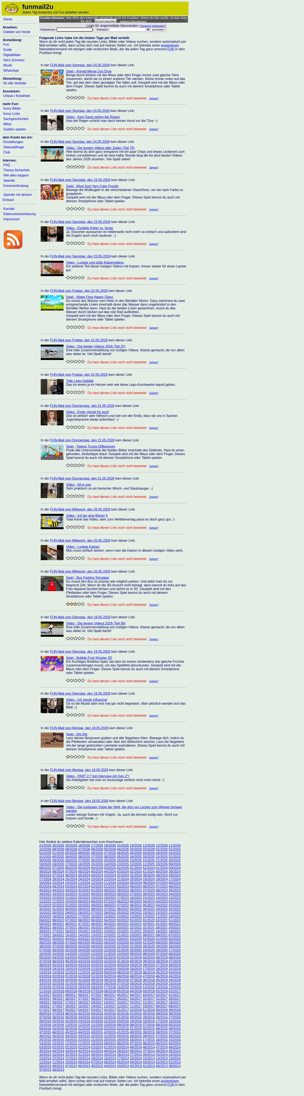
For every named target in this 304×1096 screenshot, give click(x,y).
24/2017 (110, 1002)
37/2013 (45, 1070)
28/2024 (175, 875)
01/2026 (162, 849)
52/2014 (97, 1047)
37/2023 (149, 890)
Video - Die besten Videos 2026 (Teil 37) (95, 346)
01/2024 (136, 868)
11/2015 (84, 1043)
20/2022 (45, 916)
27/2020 (45, 950)
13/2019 (58, 972)
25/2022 (123, 913)
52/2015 (123, 1028)
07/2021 (175, 935)
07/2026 (84, 849)
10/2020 (123, 954)
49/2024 (45, 871)
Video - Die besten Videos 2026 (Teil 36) (95, 623)
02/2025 (123, 868)
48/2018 (136, 976)
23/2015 (71, 1040)
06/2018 (110, 991)
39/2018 (110, 980)
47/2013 (71, 1066)
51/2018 (97, 976)
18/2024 (162, 879)
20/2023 (84, 898)
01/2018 (71, 976)
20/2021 (149, 931)
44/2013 (110, 1066)
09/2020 (136, 954)
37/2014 (149, 1051)
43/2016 (110, 1013)
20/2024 (136, 879)
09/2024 (136, 883)
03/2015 (45, 1047)
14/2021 (84, 935)
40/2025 (58, 856)
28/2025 (71, 860)
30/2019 (123, 965)
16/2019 (162, 969)
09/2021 (149, 935)
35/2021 (97, 927)
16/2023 (136, 898)
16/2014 (136, 1058)
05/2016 (175, 1025)
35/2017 (110, 998)
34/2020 (97, 946)
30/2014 (97, 1055)
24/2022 (136, 913)
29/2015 (136, 1036)
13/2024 (84, 883)
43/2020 (123, 942)
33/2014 (58, 1055)
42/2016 (123, 1013)
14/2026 (136, 845)
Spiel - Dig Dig (76, 734)
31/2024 (136, 875)
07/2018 (97, 991)
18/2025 (58, 864)
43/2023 (71, 890)
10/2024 (123, 883)
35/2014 (175, 1051)
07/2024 (162, 883)
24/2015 (58, 1040)
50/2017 (58, 995)
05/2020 (45, 957)
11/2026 (175, 845)
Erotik (7, 49)
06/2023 (123, 901)
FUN (170, 49)
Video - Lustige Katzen (82, 547)
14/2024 (71, 883)
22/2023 (58, 898)
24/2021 (97, 931)
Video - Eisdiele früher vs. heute (89, 228)
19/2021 (162, 931)
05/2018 (123, 991)
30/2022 (58, 913)
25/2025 (110, 860)
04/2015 (175, 1043)
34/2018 (175, 980)
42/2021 (149, 924)
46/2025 (123, 853)
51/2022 (71, 905)
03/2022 (123, 920)
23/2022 (149, 913)
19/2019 (123, 969)
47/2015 (45, 1032)
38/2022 (97, 909)
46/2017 (110, 995)
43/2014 (71, 1051)
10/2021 (136, 935)
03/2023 (162, 901)
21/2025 (162, 860)
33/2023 (58, 894)
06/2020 (175, 954)
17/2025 (71, 864)
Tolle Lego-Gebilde (80, 381)
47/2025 (110, 853)
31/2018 (71, 984)
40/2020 (162, 942)
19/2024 (149, 879)
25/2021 (84, 931)
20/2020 (136, 950)
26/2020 (58, 950)
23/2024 (97, 879)
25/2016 (58, 1021)
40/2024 (162, 871)
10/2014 (71, 1062)
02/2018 (162, 991)
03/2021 (84, 939)
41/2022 (58, 909)
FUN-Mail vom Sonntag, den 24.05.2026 (79, 65)
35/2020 (84, 946)
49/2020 (45, 942)
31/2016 (123, 1017)
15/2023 (149, 898)
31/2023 (84, 894)
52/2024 (149, 868)
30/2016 (136, 1017)
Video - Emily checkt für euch (87, 412)
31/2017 (162, 998)
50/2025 (71, 853)
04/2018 (136, 991)
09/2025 (175, 864)
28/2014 (123, 1055)
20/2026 (58, 845)
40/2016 (149, 1013)
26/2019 (175, 965)
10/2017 (149, 1006)
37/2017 (84, 998)
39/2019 (149, 961)
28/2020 (175, 946)
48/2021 (71, 924)
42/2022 (45, 909)
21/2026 (45, 845)
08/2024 (149, 883)
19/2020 (149, 950)
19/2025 (45, 864)
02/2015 (58, 1047)
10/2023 (71, 901)
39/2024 (175, 871)
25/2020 (71, 950)
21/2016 (110, 1021)
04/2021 (71, 939)
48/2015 (175, 1028)
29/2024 (162, 875)
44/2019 (84, 961)
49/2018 (123, 976)
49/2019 (162, 957)
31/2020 (136, 946)
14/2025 (110, 864)
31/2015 (110, 1036)
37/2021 (71, 927)
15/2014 (149, 1058)
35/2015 (58, 1036)
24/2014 (175, 1055)
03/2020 (71, 957)
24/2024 (84, 879)
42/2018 (71, 980)
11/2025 (149, 864)
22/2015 (84, 1040)
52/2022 (58, 905)
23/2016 (84, 1021)
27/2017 (71, 1002)
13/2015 (58, 1043)
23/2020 (97, 950)
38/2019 (162, 961)
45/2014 (45, 1051)
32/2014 (71, 1055)
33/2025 (149, 856)
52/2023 (97, 886)
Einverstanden (105, 21)
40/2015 (136, 1032)
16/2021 (58, 935)
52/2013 (162, 1062)
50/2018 (110, 976)
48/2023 (149, 886)
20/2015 (110, 1040)
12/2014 (45, 1062)
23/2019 (71, 969)
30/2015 (123, 1036)
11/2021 (123, 935)
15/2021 (71, 935)
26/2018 (136, 984)
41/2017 (175, 995)
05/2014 (123, 1062)
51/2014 (110, 1047)
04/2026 (123, 849)
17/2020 (175, 950)
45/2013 (97, 1066)
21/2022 (175, 913)
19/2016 (136, 1021)
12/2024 (97, 883)
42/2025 (175, 853)
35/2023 (175, 890)
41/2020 (149, 942)
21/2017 (149, 1002)
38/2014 (136, 1051)
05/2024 (45, 886)
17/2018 (110, 987)
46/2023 (175, 886)
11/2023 (58, 901)
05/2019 (162, 972)
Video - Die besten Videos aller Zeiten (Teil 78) (100, 148)
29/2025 (58, 860)
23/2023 (45, 898)
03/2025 (110, 868)
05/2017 (71, 1010)
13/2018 (162, 987)
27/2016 (175, 1017)
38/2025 (84, 856)
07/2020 (162, 954)
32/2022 (175, 909)
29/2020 (162, 946)
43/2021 (136, 924)
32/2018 (58, 984)
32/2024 (123, 875)
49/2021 (58, 924)
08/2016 (136, 1025)
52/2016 (136, 1010)
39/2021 (45, 927)
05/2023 (136, 901)
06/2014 (110, 1062)
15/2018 (136, 987)
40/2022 (71, 909)
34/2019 (71, 965)
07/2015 (136, 1043)
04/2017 (84, 1010)
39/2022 (84, 909)
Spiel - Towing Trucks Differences (90, 446)
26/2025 (97, 860)
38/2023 (136, 890)
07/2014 (97, 1062)
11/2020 (110, 954)
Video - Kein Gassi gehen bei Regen (93, 117)
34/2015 (71, 1036)
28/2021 (45, 931)
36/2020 (71, 946)
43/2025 (162, 853)
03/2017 (97, 1010)
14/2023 (162, 898)
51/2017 (45, 995)
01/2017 (123, 1010)
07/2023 (110, 901)
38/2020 (45, 946)
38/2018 (123, 980)
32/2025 (162, 856)
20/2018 (71, 987)
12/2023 (45, 901)
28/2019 (149, 965)
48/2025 (97, 853)
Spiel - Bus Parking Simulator (87, 577)
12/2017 (123, 1006)
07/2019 (136, 972)
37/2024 (58, 875)
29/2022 (71, 913)
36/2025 (110, 856)
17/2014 (123, 1058)
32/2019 (97, 965)
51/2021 (175, 920)
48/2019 (175, 957)
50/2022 (84, 905)
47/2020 (71, 942)
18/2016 (149, 1021)
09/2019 (110, 972)
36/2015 (45, 1036)
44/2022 (162, 905)
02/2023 (175, 901)
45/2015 (71, 1032)
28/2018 (110, 984)
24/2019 (58, 969)
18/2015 (136, 1040)
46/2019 (58, 961)
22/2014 (58, 1058)
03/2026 (136, 849)
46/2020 (84, 942)
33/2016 (97, 1017)
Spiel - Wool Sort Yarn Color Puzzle (92, 186)
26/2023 (149, 894)
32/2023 (71, 894)
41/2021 (162, 924)
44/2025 (149, 853)
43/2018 (58, 980)
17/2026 (97, 845)
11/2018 (45, 991)
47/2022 (123, 905)
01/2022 (149, 920)
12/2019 (71, 972)
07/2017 (45, 1010)
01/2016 (84, 1028)
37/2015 (175, 1032)
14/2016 (58, 1025)
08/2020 (149, 954)
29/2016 (149, 1017)
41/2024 (149, 871)
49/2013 (58, 1066)
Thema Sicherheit (16, 170)
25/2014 (162, 1055)
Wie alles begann (16, 175)
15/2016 (45, 1025)
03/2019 (45, 976)
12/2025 (136, 864)
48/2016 (45, 1013)
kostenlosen (170, 45)
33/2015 (84, 1036)
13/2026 (149, 845)
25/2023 (162, 894)
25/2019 (45, 969)
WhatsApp (11, 70)
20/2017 (162, 1002)
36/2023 (162, 890)
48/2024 (58, 871)
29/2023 (110, 894)
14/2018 (149, 987)
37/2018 (136, 980)
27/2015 (162, 1036)
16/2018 (123, 987)
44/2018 (45, 980)
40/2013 (162, 1066)
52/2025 (45, 853)
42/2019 (110, 961)
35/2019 (58, 965)
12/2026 (162, 845)
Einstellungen (13, 142)
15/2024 (58, 883)
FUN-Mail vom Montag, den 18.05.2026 (79, 728)
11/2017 (136, 1006)
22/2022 (162, 913)
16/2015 (162, 1040)
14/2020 (71, 954)
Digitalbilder (12, 55)
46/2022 (136, 905)
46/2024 (84, 871)
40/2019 (136, 961)
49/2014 (136, 1047)
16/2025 (84, 864)
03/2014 (149, 1062)
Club (6, 152)
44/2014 (58, 1051)
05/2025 (84, 868)
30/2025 (45, 860)
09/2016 (123, 1025)
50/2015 (149, 1028)
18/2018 (97, 987)
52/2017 (175, 991)
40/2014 (110, 1051)
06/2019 (149, 972)
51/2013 (175, 1062)
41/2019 (123, 961)
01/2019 (110, 957)
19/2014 (97, 1058)
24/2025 (123, 860)
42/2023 (84, 890)
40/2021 (175, 924)
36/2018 (149, 980)
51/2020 (162, 939)
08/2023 (97, 901)
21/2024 (123, 879)
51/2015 (136, 1028)
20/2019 (110, 969)
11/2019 (84, 972)
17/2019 (149, 969)
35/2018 (162, 980)
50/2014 (123, 1047)
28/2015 (149, 1036)
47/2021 (84, 924)
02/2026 (149, 849)
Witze (7, 124)
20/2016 (123, 1021)
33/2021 (123, 927)
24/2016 (71, 1021)
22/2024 (110, 879)
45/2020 (97, 942)
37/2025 (97, 856)
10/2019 (97, 972)
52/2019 (123, 957)
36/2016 (58, 1017)
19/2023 (97, 898)
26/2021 (71, 931)
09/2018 (71, 991)
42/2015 (110, 1032)
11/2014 (58, 1062)
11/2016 (97, 1025)
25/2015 (45, 1040)
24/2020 (84, 950)
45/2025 (136, 853)
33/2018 (45, 984)
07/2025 (58, 868)
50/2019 (149, 957)
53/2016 (97, 1028)
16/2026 (110, 845)
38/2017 (71, 998)
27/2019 (162, 965)
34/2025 (136, 856)
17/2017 (58, 1006)
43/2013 (123, 1066)
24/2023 (175, 894)
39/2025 (71, 856)
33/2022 (162, 909)
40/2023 (110, 890)
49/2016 (175, 1010)
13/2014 (175, 1058)
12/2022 (149, 916)
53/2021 (123, 939)
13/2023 (175, 898)
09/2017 (162, 1006)
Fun (6, 44)
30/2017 (175, 998)
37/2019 (175, 961)
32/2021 (136, 927)
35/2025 (123, 856)
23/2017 (123, 1002)
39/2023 (123, 890)
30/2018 (84, 984)
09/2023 (84, 901)
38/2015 (162, 1032)
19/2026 (71, 845)
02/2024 (84, 886)
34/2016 (84, 1017)
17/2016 (162, 1021)
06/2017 (58, 1010)
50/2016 (162, 1010)
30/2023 (97, 894)
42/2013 (136, 1066)
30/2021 (162, 927)
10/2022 (175, 916)
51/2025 (58, 853)
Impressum (11, 219)
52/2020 (149, 939)
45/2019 (71, 961)
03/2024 (71, 886)
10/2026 (45, 849)
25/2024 (71, 879)
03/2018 (149, 991)
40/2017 (45, 998)
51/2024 (162, 868)
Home (7, 19)
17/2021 (45, 935)
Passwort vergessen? (153, 25)
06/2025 (71, 868)
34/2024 (97, 875)
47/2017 (97, 995)
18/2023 (110, 898)
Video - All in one (78, 484)
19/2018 (84, 987)
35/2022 (136, 909)
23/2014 (45, 1058)
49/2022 (97, 905)
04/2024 (58, 886)
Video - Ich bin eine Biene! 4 (87, 515)
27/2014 (136, 1055)
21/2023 (71, 898)
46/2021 (97, 924)
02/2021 (97, 939)
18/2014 (110, 1058)
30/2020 (149, 946)
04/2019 (175, 972)
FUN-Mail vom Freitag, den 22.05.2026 (79, 291)
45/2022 (149, 905)
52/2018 (84, 976)
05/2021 (58, 939)
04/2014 (136, 1062)
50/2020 (175, 939)
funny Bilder (12, 108)
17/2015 (149, 1040)
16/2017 (71, 1006)
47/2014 (162, 1047)
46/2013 (84, 1066)
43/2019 (97, 961)
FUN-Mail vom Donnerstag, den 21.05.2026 (82, 406)
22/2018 (45, 987)
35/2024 (84, 875)
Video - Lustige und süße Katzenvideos (95, 262)
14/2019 (45, 972)
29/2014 (110, 1055)
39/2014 (123, 1051)
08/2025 (45, 868)
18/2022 (71, 916)
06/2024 (175, 883)
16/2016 (175, 1021)
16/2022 (97, 916)
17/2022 (84, 916)
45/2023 (45, 890)
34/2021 (110, 927)
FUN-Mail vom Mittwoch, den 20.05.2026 (80, 509)
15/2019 (175, 969)
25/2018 (149, 984)
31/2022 (45, 913)
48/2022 (110, 905)
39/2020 (175, 942)
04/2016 (45, 1028)
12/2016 (84, 1025)
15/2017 (84, 1006)
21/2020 (123, 950)
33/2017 (136, 998)
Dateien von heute (16, 32)
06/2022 (84, 920)
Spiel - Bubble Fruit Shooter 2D (89, 658)
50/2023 (123, 886)
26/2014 (149, 1055)
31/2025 (175, 856)
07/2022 (71, 920)
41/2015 (123, 1032)
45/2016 (84, 1013)
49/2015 (162, 1028)
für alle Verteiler (14, 83)
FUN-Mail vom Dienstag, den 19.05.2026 (80, 617)
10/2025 (162, 864)
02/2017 (110, 1010)
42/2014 (84, 1051)
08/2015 (123, 1043)
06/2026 (97, 849)
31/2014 (84, 1055)
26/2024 (58, 879)
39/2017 (58, 998)
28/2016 (162, 1017)
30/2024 (149, 875)
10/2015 (97, 1043)
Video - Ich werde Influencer (86, 700)
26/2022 (110, 913)
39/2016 (162, 1013)
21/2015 (97, 1040)
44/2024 (110, 871)
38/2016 (175, 1013)
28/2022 (84, 913)
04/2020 (58, 957)
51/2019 (136, 957)
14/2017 (97, 1006)
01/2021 (110, 939)
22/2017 (136, 1002)
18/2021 (175, 931)
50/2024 (175, 868)
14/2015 (45, 1043)
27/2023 (136, 894)
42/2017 (162, 995)
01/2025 (175, 849)
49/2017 (71, 995)
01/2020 (97, 957)
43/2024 (123, 871)
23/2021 (110, 931)
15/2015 (175, 1040)
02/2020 (84, 957)
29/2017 (45, 1002)
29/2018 (97, 984)
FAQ (6, 165)
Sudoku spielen (14, 129)
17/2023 (123, 898)
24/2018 (162, 984)
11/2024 (110, 883)
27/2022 (97, 913)
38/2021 (58, 927)
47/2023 (162, 886)
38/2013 (175, 1066)
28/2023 (123, 894)
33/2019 (84, 965)
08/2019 (123, 972)
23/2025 (136, 860)
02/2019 (58, 976)
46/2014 (175, 1047)
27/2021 (58, 931)
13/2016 (71, 1025)
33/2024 (110, 875)
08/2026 (71, 849)
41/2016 (136, 1013)
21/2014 (71, 1058)
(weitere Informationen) (133, 21)
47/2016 (58, 1013)
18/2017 (45, 1006)
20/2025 (175, 860)
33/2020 (110, 946)
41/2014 (97, 1051)
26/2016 (45, 1021)
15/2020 (58, 954)
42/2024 (136, 871)
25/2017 (97, 1002)
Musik (7, 65)
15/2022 (110, 916)
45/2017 (123, 995)
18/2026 (84, 845)
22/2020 (110, 950)
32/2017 (149, 998)
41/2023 (97, 890)
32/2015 (97, 1036)
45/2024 (97, 871)
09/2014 (84, 1062)
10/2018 (58, 991)
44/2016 (97, 1013)
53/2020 (136, 939)
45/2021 (110, 924)
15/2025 (97, 864)
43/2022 (175, 905)
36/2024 (71, 875)
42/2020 (136, 942)
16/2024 (45, 883)
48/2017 (84, 995)
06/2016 (162, 1025)
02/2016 (71, 1028)
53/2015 (110, 1028)
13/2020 (84, 954)
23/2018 (175, 984)
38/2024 (45, 875)
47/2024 (71, 871)
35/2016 (71, 1017)
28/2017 (58, 1002)
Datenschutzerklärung (19, 214)
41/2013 (149, 1066)
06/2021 (45, 939)
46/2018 (162, 976)
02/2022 (136, 920)
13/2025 (123, 864)
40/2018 (97, 980)
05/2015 (162, 1043)
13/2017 (110, 1006)
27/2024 (45, 879)
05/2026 (110, 849)
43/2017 (149, 995)
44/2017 (136, 995)
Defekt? (154, 98)
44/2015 (84, 1032)
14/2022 (123, 916)
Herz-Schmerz (14, 60)
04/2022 (110, 920)
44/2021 (123, 924)
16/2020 (45, 954)
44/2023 (58, 890)
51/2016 (149, 1010)
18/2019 (136, 969)
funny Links (11, 113)
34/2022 (149, 909)
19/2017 (175, 1002)
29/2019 (136, 965)
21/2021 (136, 931)
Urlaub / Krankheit (16, 96)
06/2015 (149, 1043)
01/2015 (71, 1047)
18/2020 (162, 950)
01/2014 (84, 1047)
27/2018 (123, 984)
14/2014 (162, 1058)
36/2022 (123, 909)
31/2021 (149, 927)
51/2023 (110, 886)
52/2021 (162, 920)
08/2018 (84, 991)
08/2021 (162, 935)
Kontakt (9, 209)
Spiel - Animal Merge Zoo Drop (89, 71)
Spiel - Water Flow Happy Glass (89, 297)
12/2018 (175, 987)
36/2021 (84, 927)
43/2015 (97, 1032)
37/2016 (45, 1017)
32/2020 (123, 946)
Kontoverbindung (15, 185)
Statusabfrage (13, 147)
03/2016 (58, 1028)
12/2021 (110, 935)
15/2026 (123, 845)
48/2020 (58, 942)
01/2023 (45, 905)
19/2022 (58, 916)
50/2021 (45, 924)
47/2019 (45, 961)
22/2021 (123, 931)
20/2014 (84, 1058)
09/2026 (58, 849)
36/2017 (97, 998)
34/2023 (45, 894)
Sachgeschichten (16, 119)
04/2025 (97, 868)
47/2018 (149, 976)
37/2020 (58, 946)
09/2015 (110, 1043)
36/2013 (58, 1070)
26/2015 (175, 1036)
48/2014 (149, 1047)
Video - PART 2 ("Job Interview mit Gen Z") (97, 776)
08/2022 (58, 920)
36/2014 (162, 1051)
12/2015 (71, 1043)
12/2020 (97, 954)
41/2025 (45, 856)
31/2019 (110, 965)
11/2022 (162, 916)
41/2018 (84, 980)
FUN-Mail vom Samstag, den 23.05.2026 (80, 180)
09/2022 (45, 920)
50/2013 (45, 1066)
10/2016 (110, 1025)
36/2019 (45, 965)
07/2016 (149, 1025)
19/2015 (123, 1040)
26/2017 (84, 1002)
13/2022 (136, 916)
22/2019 (84, 969)
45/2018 (175, 976)
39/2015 (149, 1032)
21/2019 (97, 969)
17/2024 (175, 879)
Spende (9, 180)
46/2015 (58, 1032)
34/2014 (45, 1055)
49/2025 (84, 853)
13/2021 (97, 935)
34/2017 (123, 998)
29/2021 (175, 927)
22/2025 (149, 860)
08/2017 (175, 1006)
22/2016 (97, 1021)
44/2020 (110, 942)
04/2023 (149, 901)
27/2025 (84, 860)
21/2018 (58, 987)
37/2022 (110, 909)
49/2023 (136, 886)
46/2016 (71, 1013)
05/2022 (97, 920)
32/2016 (110, 1017)
